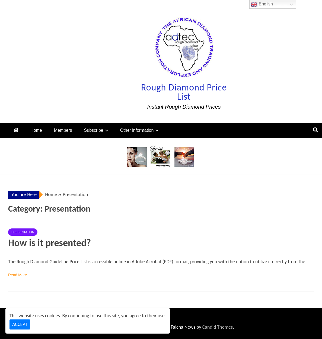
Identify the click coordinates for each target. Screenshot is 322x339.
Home (36, 130)
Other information (137, 130)
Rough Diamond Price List (184, 92)
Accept (19, 324)
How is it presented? (49, 243)
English (262, 4)
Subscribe (93, 130)
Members (63, 130)
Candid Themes (217, 327)
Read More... (19, 275)
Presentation (22, 232)
